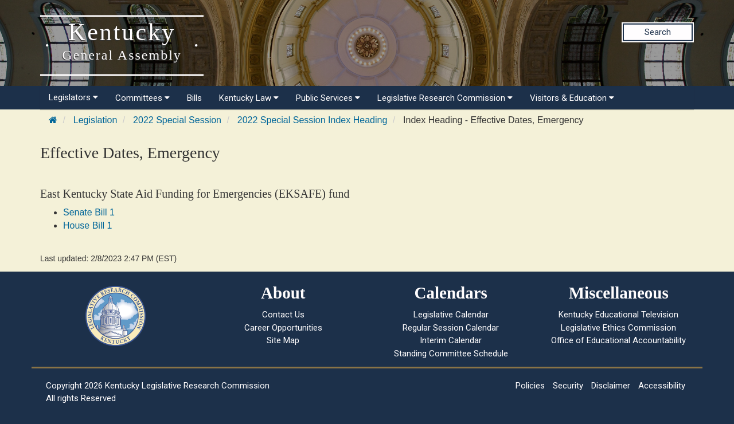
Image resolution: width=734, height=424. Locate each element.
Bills (194, 98)
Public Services (328, 98)
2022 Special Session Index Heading (312, 120)
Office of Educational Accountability (618, 340)
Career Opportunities (283, 328)
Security (568, 385)
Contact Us (283, 314)
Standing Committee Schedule (451, 353)
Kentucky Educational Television (618, 314)
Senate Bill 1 (89, 212)
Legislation (95, 120)
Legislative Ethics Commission (618, 328)
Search (658, 32)
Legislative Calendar (451, 314)
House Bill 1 (87, 225)
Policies (530, 385)
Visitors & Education (572, 98)
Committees (142, 98)
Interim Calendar (451, 340)
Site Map (283, 340)
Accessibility (661, 385)
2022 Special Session (177, 120)
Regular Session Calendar (451, 328)
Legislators (73, 97)
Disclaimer (610, 385)
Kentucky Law (249, 98)
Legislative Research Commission (445, 98)
